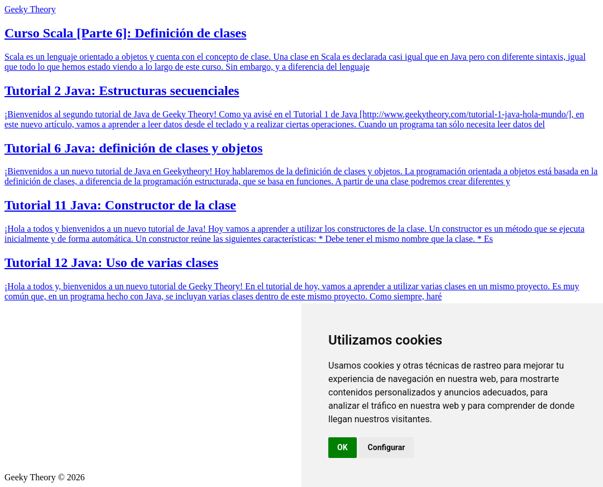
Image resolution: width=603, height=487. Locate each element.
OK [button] (342, 447)
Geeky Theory (30, 9)
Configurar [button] (386, 447)
